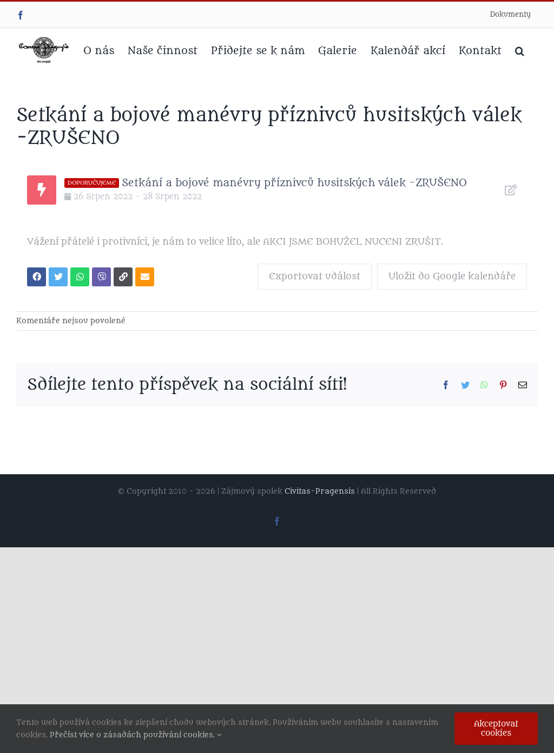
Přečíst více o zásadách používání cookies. (135, 734)
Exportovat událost (314, 276)
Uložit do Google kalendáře (452, 276)
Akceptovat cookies (496, 728)
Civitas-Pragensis (320, 491)
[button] (519, 49)
